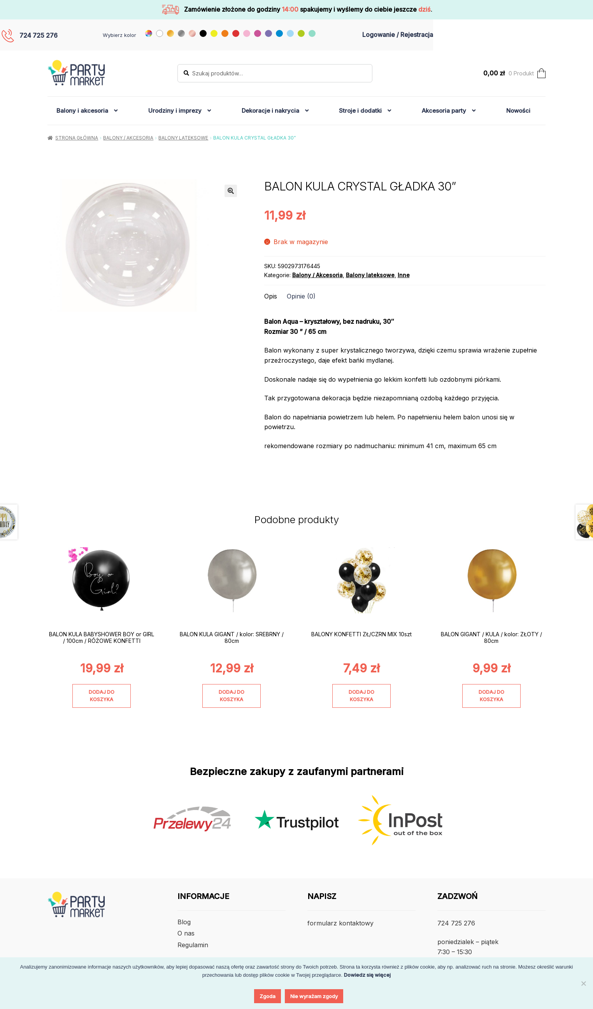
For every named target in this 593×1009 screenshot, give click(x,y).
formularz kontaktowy (340, 923)
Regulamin (192, 945)
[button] (231, 191)
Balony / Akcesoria (128, 138)
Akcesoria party (444, 110)
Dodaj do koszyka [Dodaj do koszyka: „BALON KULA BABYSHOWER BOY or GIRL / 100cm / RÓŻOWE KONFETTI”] (101, 695)
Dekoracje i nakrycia (270, 110)
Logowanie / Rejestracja (397, 34)
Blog (184, 922)
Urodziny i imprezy (175, 110)
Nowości (518, 110)
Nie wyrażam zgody (314, 996)
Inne (404, 275)
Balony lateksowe (183, 138)
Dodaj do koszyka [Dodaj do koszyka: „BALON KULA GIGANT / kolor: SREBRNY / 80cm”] (231, 695)
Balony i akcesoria (82, 110)
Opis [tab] (270, 296)
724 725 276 (38, 35)
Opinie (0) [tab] (301, 296)
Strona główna (76, 138)
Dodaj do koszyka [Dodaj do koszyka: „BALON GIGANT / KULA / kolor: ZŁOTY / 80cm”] (491, 695)
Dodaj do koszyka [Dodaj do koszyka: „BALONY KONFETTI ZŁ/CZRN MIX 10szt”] (361, 695)
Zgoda (267, 996)
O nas (186, 933)
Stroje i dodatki (360, 110)
